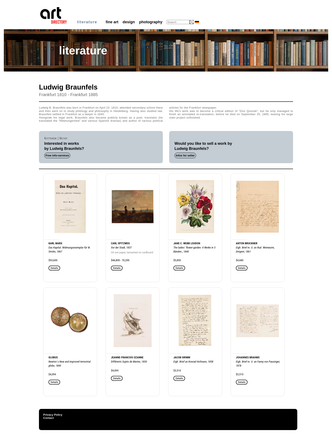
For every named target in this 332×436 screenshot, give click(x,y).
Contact (48, 417)
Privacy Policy (52, 414)
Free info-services (57, 155)
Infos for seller (185, 155)
